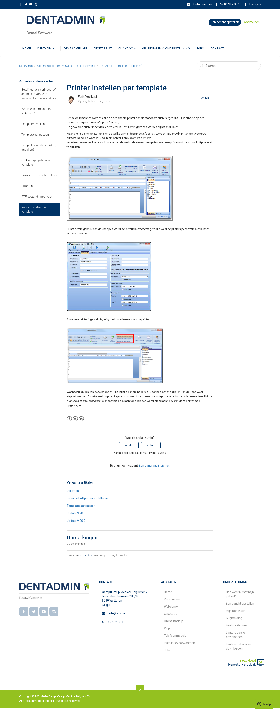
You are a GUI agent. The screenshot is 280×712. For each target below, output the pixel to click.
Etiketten (27, 190)
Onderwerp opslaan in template (35, 167)
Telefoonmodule (175, 640)
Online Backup (173, 625)
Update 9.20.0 (76, 525)
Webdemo (171, 611)
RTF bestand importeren (37, 201)
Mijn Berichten (235, 615)
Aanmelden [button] (252, 22)
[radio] (129, 449)
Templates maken (33, 128)
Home (26, 52)
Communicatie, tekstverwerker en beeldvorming (66, 70)
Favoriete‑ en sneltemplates (39, 179)
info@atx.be (117, 617)
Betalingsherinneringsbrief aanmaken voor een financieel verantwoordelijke (39, 98)
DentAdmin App (76, 52)
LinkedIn (81, 423)
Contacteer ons (199, 4)
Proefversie (172, 603)
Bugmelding (234, 622)
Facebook (69, 423)
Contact (217, 52)
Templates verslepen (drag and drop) (38, 152)
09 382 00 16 (231, 4)
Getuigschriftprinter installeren (87, 502)
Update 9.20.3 (76, 517)
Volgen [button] (204, 102)
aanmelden (85, 559)
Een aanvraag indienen (154, 470)
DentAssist (103, 52)
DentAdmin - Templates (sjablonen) (121, 70)
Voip (167, 632)
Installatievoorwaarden (179, 647)
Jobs (200, 52)
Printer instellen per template (34, 214)
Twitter (75, 423)
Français (255, 4)
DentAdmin (47, 52)
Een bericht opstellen (225, 22)
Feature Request (237, 629)
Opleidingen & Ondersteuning (166, 52)
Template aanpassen (35, 139)
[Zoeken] (229, 70)
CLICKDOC (127, 52)
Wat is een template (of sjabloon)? (36, 115)
